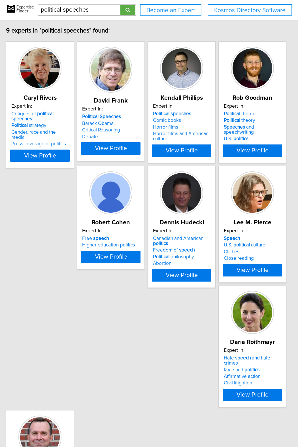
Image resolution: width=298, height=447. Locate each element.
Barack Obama (127, 123)
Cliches (34, 372)
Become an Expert (170, 10)
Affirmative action (130, 372)
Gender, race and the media (56, 127)
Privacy (194, 426)
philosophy (217, 249)
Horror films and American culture (232, 133)
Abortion (206, 256)
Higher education (138, 243)
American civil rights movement (230, 372)
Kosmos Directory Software (250, 10)
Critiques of (59, 113)
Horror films (209, 127)
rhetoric (44, 236)
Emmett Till (209, 379)
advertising (217, 359)
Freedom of (218, 243)
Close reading (42, 379)
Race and (130, 365)
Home (179, 426)
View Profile (63, 145)
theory (42, 243)
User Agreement (220, 426)
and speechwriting (57, 249)
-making (213, 365)
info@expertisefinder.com (148, 426)
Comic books (211, 120)
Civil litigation (126, 379)
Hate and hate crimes (143, 359)
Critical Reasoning (131, 130)
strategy (44, 120)
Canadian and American (230, 236)
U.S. (39, 256)
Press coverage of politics (54, 133)
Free (125, 236)
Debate (120, 136)
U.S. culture (48, 365)
